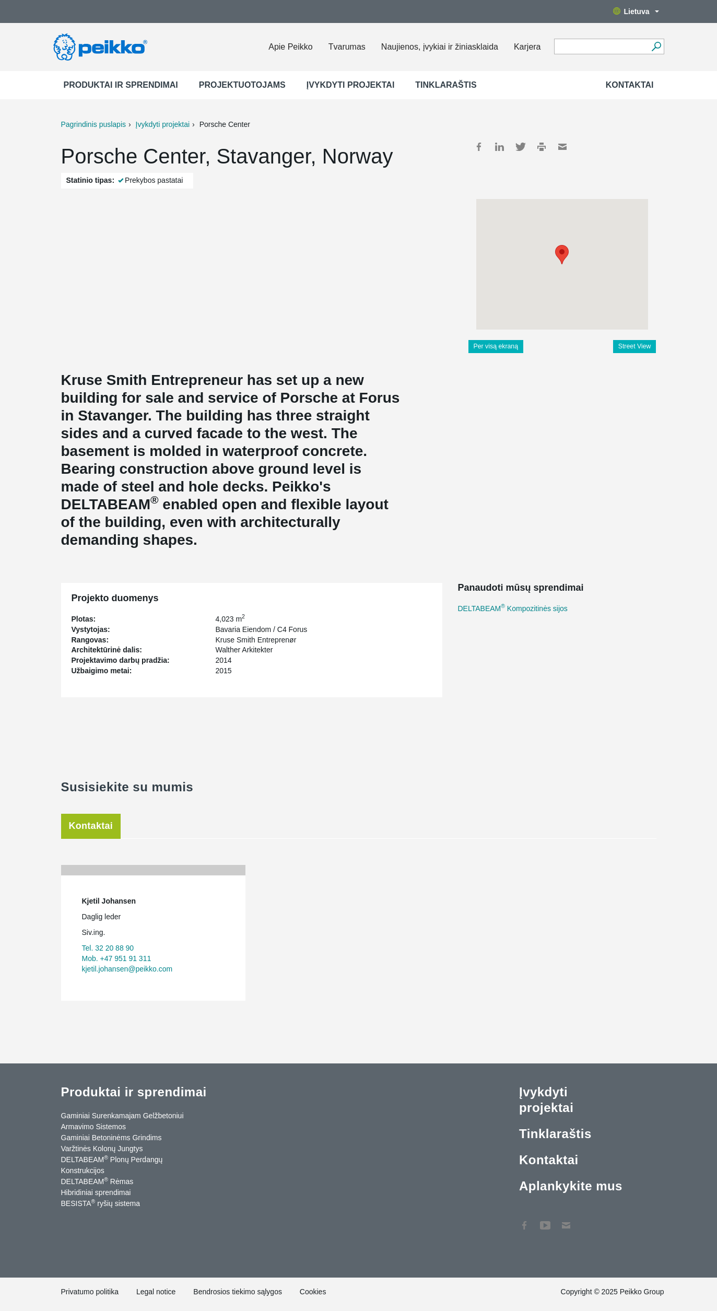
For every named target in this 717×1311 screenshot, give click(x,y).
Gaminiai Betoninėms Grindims (111, 1137)
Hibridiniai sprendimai (96, 1192)
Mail (562, 147)
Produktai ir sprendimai (121, 84)
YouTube (545, 1220)
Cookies (313, 1291)
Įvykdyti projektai (351, 84)
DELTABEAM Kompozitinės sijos (513, 608)
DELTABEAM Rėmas (97, 1181)
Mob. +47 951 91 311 (116, 958)
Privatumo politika (90, 1291)
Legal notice (156, 1291)
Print (541, 147)
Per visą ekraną (496, 346)
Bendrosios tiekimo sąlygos (237, 1291)
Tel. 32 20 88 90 (108, 948)
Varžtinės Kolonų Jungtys (102, 1148)
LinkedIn (500, 147)
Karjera (527, 46)
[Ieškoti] (656, 46)
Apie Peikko (290, 46)
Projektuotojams (242, 84)
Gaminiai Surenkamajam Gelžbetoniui (122, 1115)
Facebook (479, 147)
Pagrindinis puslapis (93, 124)
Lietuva (636, 11)
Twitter (520, 147)
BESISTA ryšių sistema (100, 1203)
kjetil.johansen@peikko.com (127, 969)
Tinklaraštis (445, 84)
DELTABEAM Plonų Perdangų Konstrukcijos (112, 1164)
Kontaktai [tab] (91, 826)
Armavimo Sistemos (93, 1126)
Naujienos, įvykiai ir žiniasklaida (439, 46)
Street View (634, 346)
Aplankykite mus (570, 1186)
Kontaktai (630, 84)
